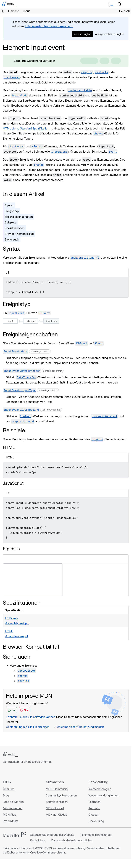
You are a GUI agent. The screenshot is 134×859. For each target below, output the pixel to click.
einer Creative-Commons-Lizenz (44, 852)
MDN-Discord (55, 808)
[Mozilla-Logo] (14, 834)
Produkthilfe (11, 821)
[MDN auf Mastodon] (24, 771)
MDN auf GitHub (56, 814)
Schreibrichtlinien (57, 802)
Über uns (8, 789)
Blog (6, 795)
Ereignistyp (12, 211)
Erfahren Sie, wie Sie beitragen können (30, 717)
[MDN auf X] (18, 771)
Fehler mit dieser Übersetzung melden (80, 727)
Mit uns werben (12, 808)
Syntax (9, 205)
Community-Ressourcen (61, 795)
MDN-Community (57, 789)
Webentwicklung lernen (103, 795)
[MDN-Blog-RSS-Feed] (30, 771)
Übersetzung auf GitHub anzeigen (27, 727)
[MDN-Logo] (10, 754)
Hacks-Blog (96, 821)
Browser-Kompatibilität (19, 234)
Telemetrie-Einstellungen (96, 834)
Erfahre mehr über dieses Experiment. (49, 26)
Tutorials (94, 808)
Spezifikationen (15, 228)
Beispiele (10, 222)
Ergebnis (11, 548)
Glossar (93, 814)
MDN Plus (9, 814)
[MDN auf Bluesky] (11, 771)
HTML (9, 447)
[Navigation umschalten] (127, 4)
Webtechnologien (99, 789)
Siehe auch (12, 239)
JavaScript (13, 483)
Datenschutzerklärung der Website (52, 834)
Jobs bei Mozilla (13, 802)
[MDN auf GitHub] (5, 771)
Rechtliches (37, 840)
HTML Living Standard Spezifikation (26, 128)
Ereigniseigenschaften (19, 216)
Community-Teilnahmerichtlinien (71, 840)
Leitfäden (94, 802)
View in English (82, 34)
